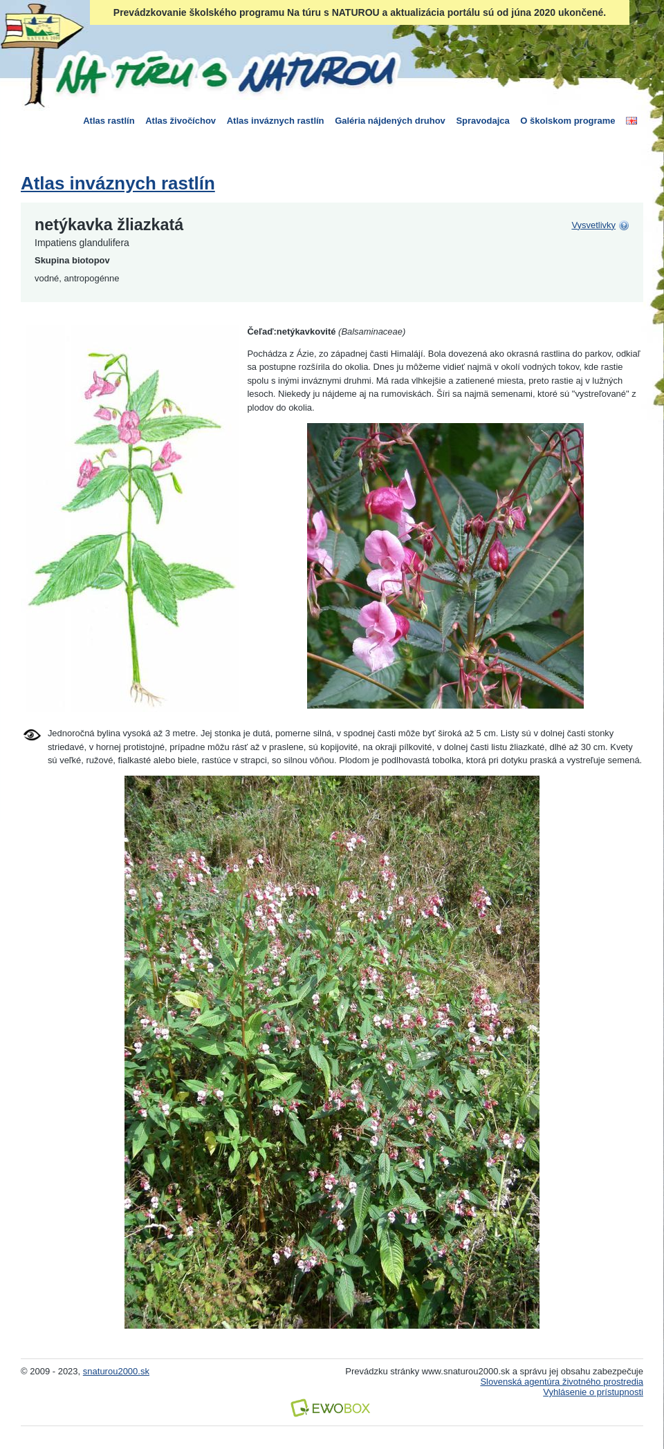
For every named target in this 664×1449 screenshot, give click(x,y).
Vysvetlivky (593, 225)
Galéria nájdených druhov (390, 120)
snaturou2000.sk (116, 1371)
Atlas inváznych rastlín (275, 120)
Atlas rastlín (108, 120)
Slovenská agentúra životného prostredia (561, 1381)
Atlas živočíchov (180, 120)
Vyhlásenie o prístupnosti (593, 1392)
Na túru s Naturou (224, 72)
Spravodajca (482, 120)
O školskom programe (567, 120)
